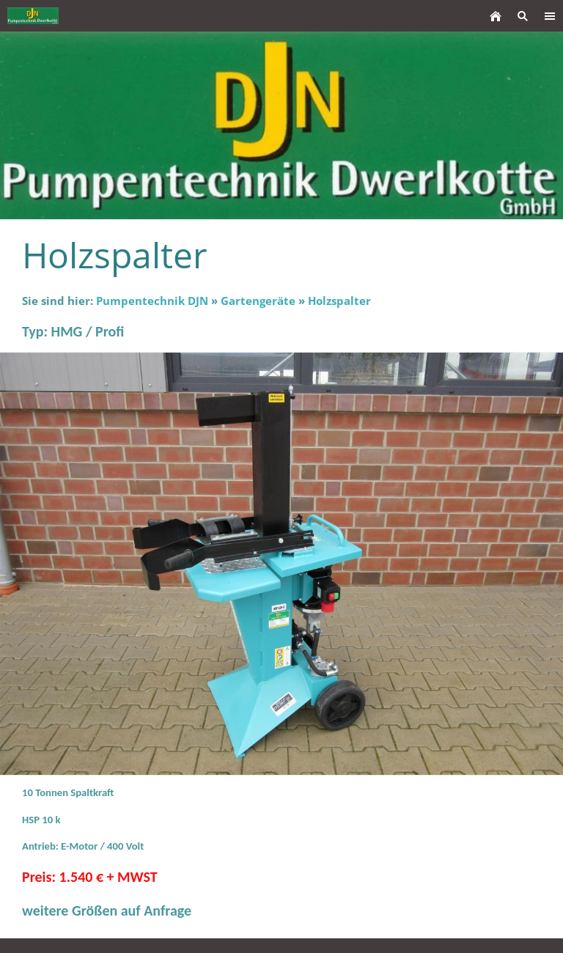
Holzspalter (339, 300)
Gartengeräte (258, 300)
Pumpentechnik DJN (152, 300)
